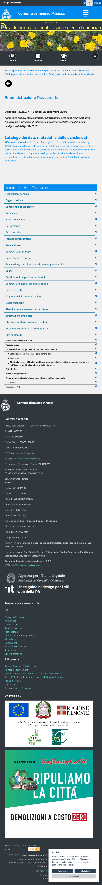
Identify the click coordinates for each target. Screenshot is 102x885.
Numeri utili (10, 621)
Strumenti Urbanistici (15, 646)
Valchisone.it (11, 684)
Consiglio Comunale (14, 617)
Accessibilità (34, 845)
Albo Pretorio (11, 632)
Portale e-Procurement (16, 670)
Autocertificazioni (13, 628)
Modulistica (10, 639)
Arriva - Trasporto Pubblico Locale (21, 666)
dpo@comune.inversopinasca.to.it (26, 564)
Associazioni (11, 650)
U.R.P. (8, 613)
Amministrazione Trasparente (19, 635)
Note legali (7, 847)
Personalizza (74, 876)
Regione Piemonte (12, 2)
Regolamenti (11, 643)
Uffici (7, 610)
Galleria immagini (13, 654)
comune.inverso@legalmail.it (23, 453)
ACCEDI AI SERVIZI (92, 3)
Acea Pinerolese (13, 680)
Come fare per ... (13, 624)
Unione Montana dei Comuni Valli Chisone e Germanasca (33, 673)
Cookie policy (68, 865)
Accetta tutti (63, 871)
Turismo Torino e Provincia (18, 688)
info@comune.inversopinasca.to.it (25, 458)
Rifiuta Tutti (85, 871)
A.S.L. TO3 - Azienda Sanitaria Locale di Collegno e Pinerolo (34, 677)
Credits (24, 845)
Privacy (16, 845)
